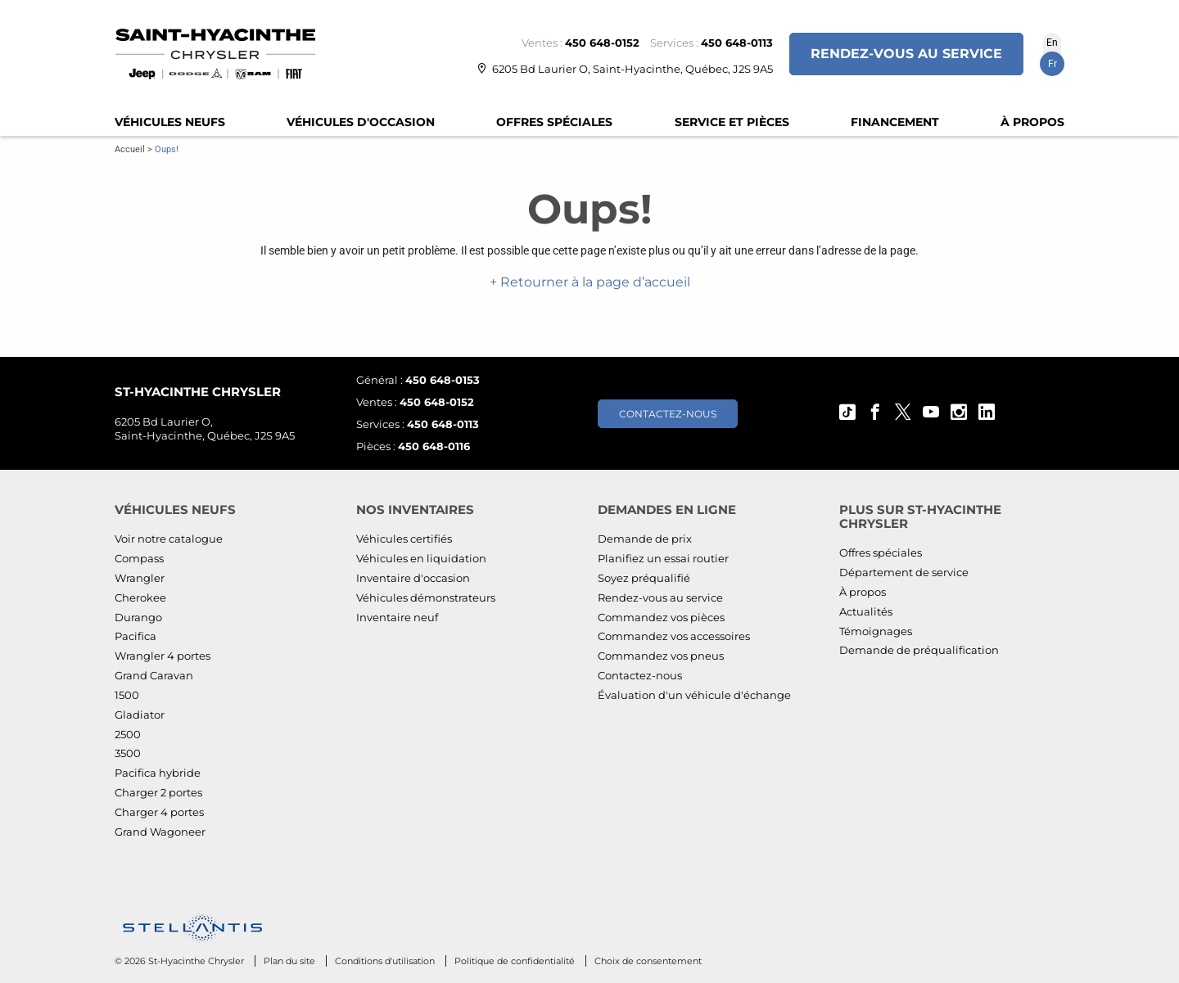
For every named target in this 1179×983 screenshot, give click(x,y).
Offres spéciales (554, 122)
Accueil (130, 149)
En (1052, 42)
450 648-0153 (442, 379)
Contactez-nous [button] (667, 414)
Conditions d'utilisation (386, 961)
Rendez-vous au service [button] (906, 53)
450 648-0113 (737, 42)
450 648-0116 (434, 446)
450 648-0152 (602, 42)
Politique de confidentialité (515, 961)
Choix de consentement (648, 961)
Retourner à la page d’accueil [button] (593, 282)
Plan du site (291, 961)
